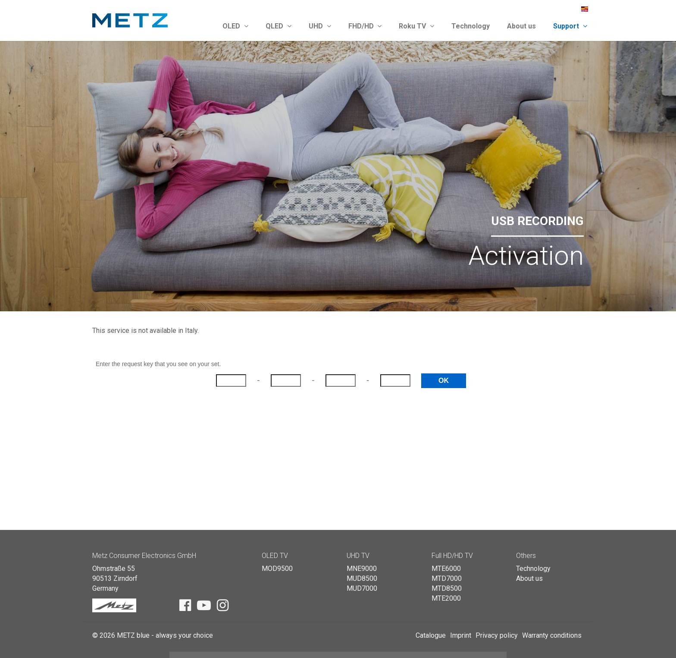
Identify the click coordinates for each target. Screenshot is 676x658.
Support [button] (570, 26)
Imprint (460, 635)
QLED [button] (278, 26)
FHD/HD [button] (365, 26)
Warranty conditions (552, 635)
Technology (470, 26)
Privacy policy (497, 635)
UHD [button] (320, 26)
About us (521, 26)
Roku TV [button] (416, 26)
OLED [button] (235, 26)
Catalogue (431, 635)
